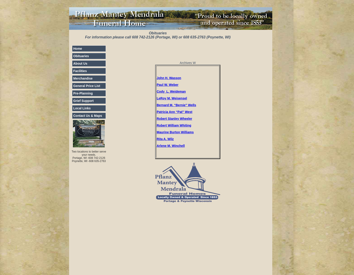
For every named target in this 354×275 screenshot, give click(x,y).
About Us (80, 63)
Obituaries (81, 56)
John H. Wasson (169, 78)
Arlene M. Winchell (171, 146)
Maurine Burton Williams (175, 132)
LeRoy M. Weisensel (172, 98)
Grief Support (83, 101)
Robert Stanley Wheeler (174, 118)
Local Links (82, 108)
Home (77, 48)
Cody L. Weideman (171, 91)
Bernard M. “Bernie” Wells (176, 105)
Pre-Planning (83, 93)
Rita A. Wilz (165, 139)
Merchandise (83, 78)
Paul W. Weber (167, 85)
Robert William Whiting (174, 125)
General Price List (86, 86)
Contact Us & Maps (87, 116)
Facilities (80, 71)
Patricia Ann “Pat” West (174, 112)
